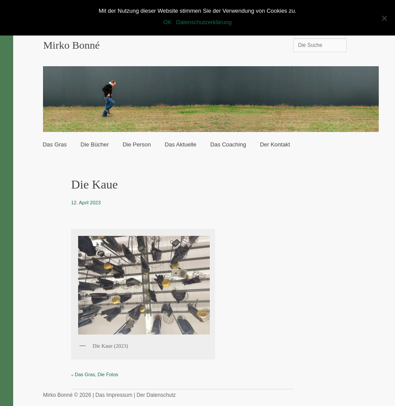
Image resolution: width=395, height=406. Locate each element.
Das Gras (55, 144)
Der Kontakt (275, 144)
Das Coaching (228, 144)
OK (167, 22)
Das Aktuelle (180, 144)
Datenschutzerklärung (203, 22)
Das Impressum (113, 395)
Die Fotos (107, 374)
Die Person (136, 144)
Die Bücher (95, 144)
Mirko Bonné (71, 45)
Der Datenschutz (156, 395)
